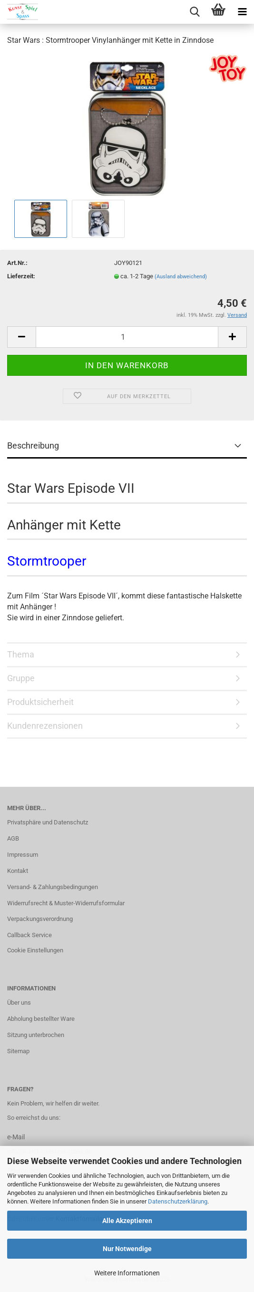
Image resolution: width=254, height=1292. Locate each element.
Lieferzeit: (21, 276)
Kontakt (17, 870)
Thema (20, 654)
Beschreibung (33, 445)
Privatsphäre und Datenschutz (47, 822)
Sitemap (18, 1051)
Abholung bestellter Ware (41, 1018)
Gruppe (21, 678)
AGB (13, 838)
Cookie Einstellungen (35, 950)
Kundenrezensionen (45, 726)
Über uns (19, 1002)
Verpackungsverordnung (40, 918)
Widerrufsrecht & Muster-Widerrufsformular (66, 903)
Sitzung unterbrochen (35, 1034)
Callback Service (29, 935)
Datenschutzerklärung (177, 1201)
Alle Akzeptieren (127, 1220)
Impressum (22, 854)
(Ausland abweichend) (181, 277)
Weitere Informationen (127, 1273)
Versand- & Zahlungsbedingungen (52, 887)
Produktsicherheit (40, 702)
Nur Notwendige (127, 1249)
